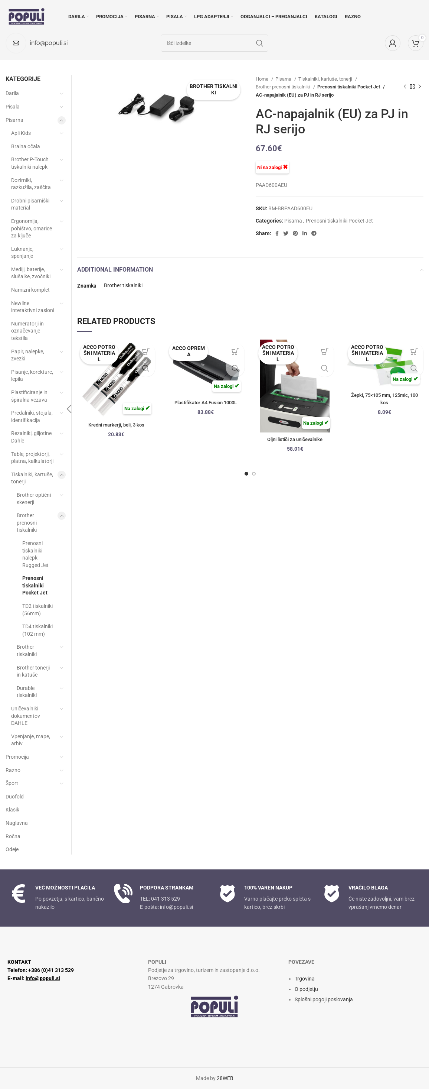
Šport (12, 783)
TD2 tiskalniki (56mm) (37, 609)
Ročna (13, 836)
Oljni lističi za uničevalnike (295, 439)
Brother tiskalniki (123, 285)
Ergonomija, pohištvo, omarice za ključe (31, 228)
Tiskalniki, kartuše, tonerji (325, 79)
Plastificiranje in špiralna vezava (29, 396)
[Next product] (419, 87)
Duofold (15, 797)
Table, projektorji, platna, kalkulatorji (32, 457)
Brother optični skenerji (34, 498)
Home (262, 79)
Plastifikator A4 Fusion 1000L (205, 402)
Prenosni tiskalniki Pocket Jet (349, 87)
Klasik (12, 810)
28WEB (225, 1078)
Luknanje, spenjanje (22, 252)
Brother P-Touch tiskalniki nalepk (30, 163)
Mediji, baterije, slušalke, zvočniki (30, 273)
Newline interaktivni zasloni (32, 307)
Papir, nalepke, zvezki (27, 355)
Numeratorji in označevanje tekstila (27, 331)
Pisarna (283, 79)
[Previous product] (405, 87)
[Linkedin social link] (304, 233)
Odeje (12, 849)
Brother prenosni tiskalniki (283, 87)
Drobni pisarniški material (30, 204)
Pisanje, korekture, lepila (32, 375)
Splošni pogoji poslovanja (324, 999)
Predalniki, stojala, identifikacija (32, 416)
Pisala (13, 107)
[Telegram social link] (314, 233)
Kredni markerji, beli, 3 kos (116, 425)
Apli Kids (21, 133)
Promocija (17, 757)
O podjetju (306, 989)
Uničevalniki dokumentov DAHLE (25, 716)
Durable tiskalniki (27, 692)
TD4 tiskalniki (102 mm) (37, 630)
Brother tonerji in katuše (33, 671)
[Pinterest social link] (295, 233)
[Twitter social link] (286, 233)
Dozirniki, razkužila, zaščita (31, 184)
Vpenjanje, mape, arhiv (30, 740)
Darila (12, 93)
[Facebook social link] (277, 233)
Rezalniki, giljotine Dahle (31, 437)
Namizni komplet (30, 290)
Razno (13, 770)
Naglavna (17, 823)
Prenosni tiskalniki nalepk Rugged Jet (35, 554)
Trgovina (305, 979)
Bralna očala (25, 146)
